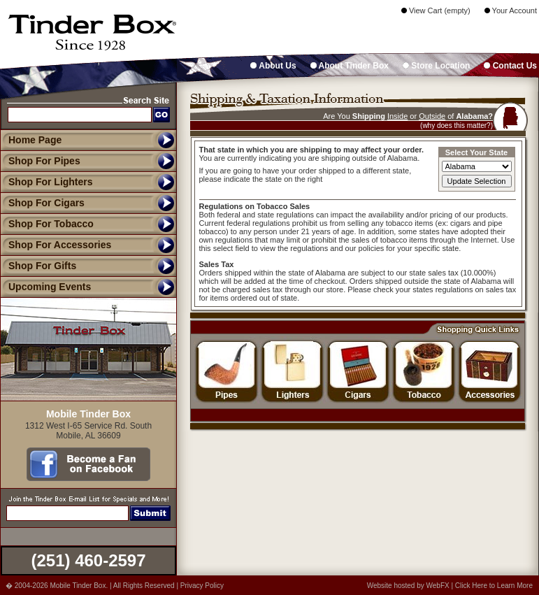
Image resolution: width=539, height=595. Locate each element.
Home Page (35, 139)
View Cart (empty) (435, 10)
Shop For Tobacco (47, 223)
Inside (397, 116)
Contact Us (510, 66)
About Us (273, 66)
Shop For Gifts (38, 265)
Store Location (436, 66)
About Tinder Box (349, 66)
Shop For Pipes (40, 160)
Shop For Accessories (55, 244)
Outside (432, 116)
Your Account (510, 10)
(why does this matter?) (456, 125)
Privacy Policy (202, 585)
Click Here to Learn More (494, 585)
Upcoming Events (45, 286)
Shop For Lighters (46, 181)
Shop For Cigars (42, 202)
